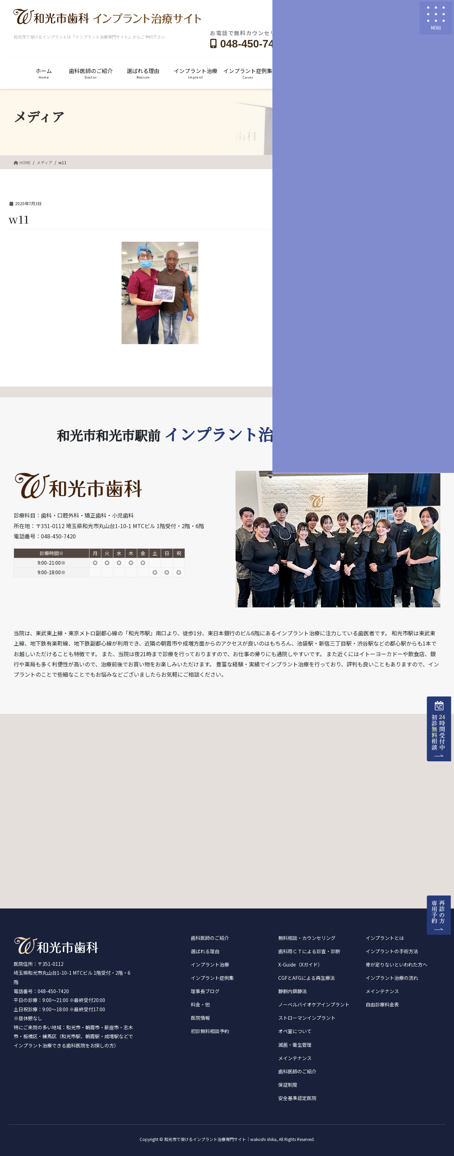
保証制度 (287, 1084)
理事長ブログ (205, 991)
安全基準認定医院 (297, 1098)
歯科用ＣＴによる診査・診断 (309, 951)
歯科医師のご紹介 (210, 937)
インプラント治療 (210, 964)
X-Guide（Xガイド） (300, 964)
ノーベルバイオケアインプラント (314, 1004)
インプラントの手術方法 (392, 951)
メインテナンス (295, 1058)
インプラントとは (385, 937)
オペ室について (295, 1031)
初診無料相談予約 (210, 1031)
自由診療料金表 (382, 1004)
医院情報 (200, 1017)
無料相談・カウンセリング (307, 937)
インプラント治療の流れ (392, 977)
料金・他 (200, 1004)
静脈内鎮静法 (292, 991)
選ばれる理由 (205, 951)
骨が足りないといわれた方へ (396, 964)
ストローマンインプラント (307, 1017)
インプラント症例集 (212, 977)
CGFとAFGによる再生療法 (306, 977)
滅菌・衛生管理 (295, 1044)
